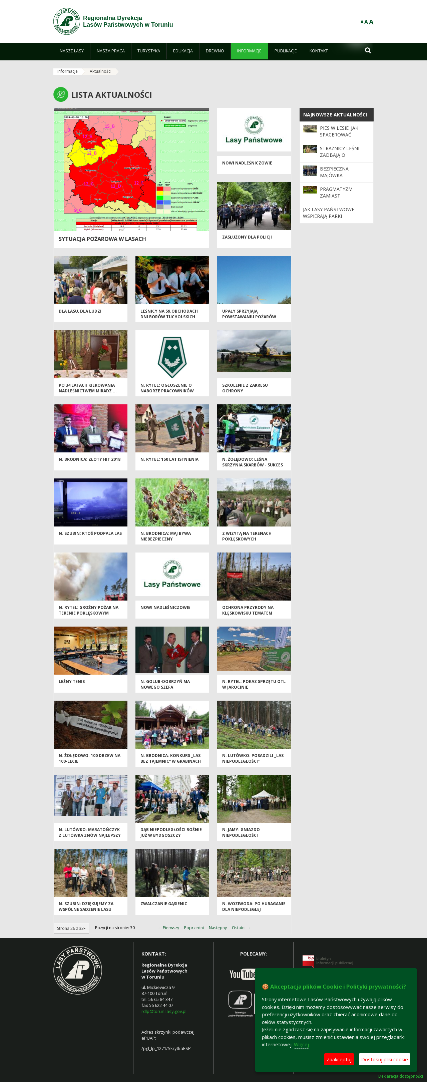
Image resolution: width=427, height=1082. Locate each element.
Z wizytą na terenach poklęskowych (247, 536)
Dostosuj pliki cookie (384, 1059)
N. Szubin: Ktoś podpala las (90, 533)
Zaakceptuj (339, 1059)
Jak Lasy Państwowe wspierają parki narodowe (328, 216)
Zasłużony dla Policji (247, 237)
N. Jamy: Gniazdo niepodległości (241, 832)
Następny (218, 928)
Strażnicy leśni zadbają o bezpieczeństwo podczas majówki (342, 158)
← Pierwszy (168, 928)
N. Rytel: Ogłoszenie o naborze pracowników (167, 388)
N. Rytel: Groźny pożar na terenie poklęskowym (88, 610)
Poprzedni (194, 928)
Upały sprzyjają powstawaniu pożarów (249, 314)
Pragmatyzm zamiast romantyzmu (337, 196)
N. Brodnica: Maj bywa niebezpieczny (165, 536)
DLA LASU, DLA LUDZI (80, 311)
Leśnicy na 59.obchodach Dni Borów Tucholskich (169, 314)
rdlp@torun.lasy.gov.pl (163, 1011)
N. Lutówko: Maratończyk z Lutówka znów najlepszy (90, 832)
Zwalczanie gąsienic (163, 904)
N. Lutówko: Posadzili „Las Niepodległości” (253, 758)
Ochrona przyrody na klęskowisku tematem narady (248, 613)
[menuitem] (71, 51)
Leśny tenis (72, 681)
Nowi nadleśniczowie (247, 163)
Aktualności (100, 71)
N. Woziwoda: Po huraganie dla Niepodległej (254, 906)
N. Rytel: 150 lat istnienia (169, 459)
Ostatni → (241, 928)
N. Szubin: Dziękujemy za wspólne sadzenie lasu (86, 906)
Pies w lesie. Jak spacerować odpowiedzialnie (342, 135)
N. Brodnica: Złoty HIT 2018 (89, 459)
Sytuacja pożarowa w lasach (102, 239)
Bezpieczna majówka (334, 171)
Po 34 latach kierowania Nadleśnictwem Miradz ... (88, 388)
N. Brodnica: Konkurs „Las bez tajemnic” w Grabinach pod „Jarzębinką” (170, 761)
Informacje (67, 71)
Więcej (301, 1044)
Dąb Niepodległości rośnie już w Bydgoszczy (171, 832)
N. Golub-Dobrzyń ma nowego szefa (165, 684)
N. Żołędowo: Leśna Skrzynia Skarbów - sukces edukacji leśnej (252, 465)
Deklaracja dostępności (400, 1076)
